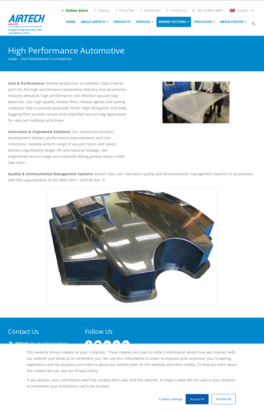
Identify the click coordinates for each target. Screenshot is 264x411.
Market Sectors (172, 22)
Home (71, 22)
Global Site (150, 10)
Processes (203, 22)
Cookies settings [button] (171, 399)
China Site (124, 10)
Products (122, 22)
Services (143, 22)
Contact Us (176, 10)
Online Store (74, 10)
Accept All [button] (197, 399)
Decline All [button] (223, 399)
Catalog (101, 10)
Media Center (231, 22)
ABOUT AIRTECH (93, 22)
